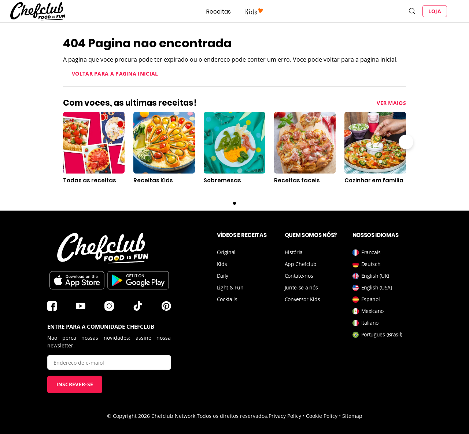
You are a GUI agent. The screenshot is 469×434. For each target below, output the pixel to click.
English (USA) (372, 287)
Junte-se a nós (301, 287)
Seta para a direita (406, 142)
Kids (222, 263)
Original (226, 252)
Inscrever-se (74, 384)
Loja (434, 11)
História (294, 252)
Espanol (366, 299)
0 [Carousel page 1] (234, 203)
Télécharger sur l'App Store (76, 280)
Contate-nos (299, 275)
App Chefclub (301, 263)
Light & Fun (230, 287)
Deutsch (366, 263)
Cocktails (227, 299)
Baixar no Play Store (138, 280)
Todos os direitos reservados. (233, 415)
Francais (366, 252)
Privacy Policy (285, 415)
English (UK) (370, 275)
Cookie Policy (321, 415)
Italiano (365, 322)
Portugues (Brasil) (377, 334)
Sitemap (352, 415)
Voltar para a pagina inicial (115, 73)
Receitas (218, 11)
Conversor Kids (302, 299)
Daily (223, 275)
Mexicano (368, 310)
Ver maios (391, 102)
